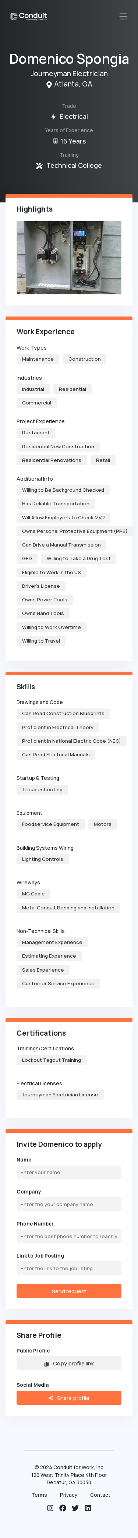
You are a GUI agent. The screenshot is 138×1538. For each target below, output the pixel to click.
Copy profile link (68, 1363)
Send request (69, 1291)
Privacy (68, 1495)
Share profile (69, 1397)
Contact (100, 1495)
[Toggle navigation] (123, 16)
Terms (39, 1495)
